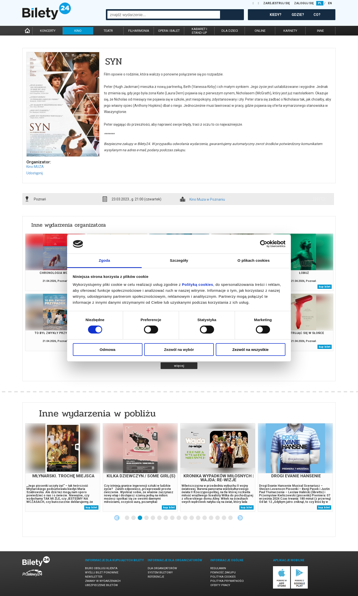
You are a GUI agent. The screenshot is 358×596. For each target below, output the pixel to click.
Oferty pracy (220, 585)
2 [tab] (133, 518)
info (319, 199)
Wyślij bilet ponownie (101, 572)
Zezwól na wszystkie (250, 349)
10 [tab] (185, 518)
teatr (108, 31)
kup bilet (324, 286)
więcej (179, 366)
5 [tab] (153, 518)
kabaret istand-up (199, 31)
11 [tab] (191, 518)
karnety (290, 31)
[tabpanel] (62, 467)
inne (320, 31)
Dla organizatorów (162, 568)
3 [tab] (140, 518)
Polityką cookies (197, 284)
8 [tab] (172, 518)
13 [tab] (204, 518)
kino (78, 31)
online (260, 31)
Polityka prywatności (227, 581)
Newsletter (93, 576)
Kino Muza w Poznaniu (207, 199)
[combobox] (164, 14)
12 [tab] (198, 518)
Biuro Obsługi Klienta (101, 568)
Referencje (156, 576)
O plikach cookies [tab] (253, 260)
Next (240, 518)
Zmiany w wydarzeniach (103, 581)
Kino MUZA (35, 167)
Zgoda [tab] (104, 260)
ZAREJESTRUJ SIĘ (276, 3)
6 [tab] (159, 518)
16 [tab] (224, 518)
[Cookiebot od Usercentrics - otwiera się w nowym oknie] (263, 244)
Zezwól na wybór (179, 349)
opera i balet (169, 31)
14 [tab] (211, 518)
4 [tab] (146, 518)
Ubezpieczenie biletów (101, 585)
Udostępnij (34, 173)
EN (330, 3)
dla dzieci (230, 31)
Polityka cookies (223, 576)
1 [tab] (127, 518)
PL (320, 3)
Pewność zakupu (223, 572)
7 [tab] (166, 518)
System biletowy (160, 572)
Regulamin (218, 568)
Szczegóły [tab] (179, 260)
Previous (117, 518)
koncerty (47, 31)
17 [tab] (230, 518)
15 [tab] (217, 518)
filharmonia (138, 31)
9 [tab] (179, 518)
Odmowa (107, 349)
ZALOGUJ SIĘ (304, 3)
